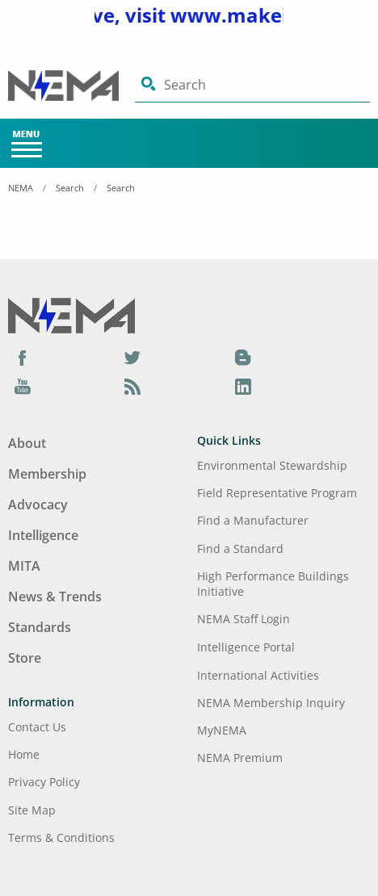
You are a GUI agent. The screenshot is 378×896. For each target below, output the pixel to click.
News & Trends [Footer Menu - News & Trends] (55, 596)
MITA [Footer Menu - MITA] (24, 566)
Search (70, 188)
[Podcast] (132, 385)
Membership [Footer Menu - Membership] (47, 474)
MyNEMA (221, 730)
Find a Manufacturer (253, 520)
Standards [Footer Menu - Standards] (39, 627)
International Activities (258, 675)
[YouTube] (23, 385)
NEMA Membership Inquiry (271, 702)
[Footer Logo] (71, 315)
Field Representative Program (277, 492)
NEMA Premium (240, 757)
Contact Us (37, 727)
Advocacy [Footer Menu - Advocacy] (38, 504)
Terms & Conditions (61, 837)
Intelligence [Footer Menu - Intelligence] (43, 535)
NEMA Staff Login (243, 618)
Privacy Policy (44, 781)
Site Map (32, 810)
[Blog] (243, 356)
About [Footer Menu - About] (27, 443)
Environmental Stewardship (272, 465)
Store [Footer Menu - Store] (24, 658)
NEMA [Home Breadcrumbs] (20, 188)
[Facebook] (23, 356)
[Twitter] (132, 356)
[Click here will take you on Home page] (71, 85)
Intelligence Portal (246, 647)
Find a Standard (240, 548)
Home (24, 754)
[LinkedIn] (243, 385)
